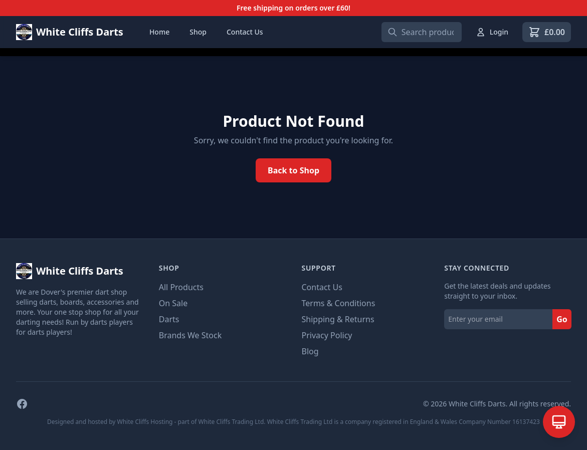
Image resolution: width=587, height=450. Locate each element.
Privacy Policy (327, 335)
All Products (181, 287)
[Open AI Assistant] (559, 422)
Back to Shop (293, 170)
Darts (169, 319)
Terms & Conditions (338, 303)
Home (159, 32)
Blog (310, 351)
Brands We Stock (190, 335)
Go (561, 319)
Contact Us (245, 32)
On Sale (173, 303)
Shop (198, 32)
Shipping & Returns (338, 319)
